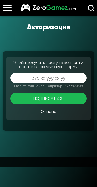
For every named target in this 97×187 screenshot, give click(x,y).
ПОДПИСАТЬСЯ (48, 98)
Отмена (48, 111)
